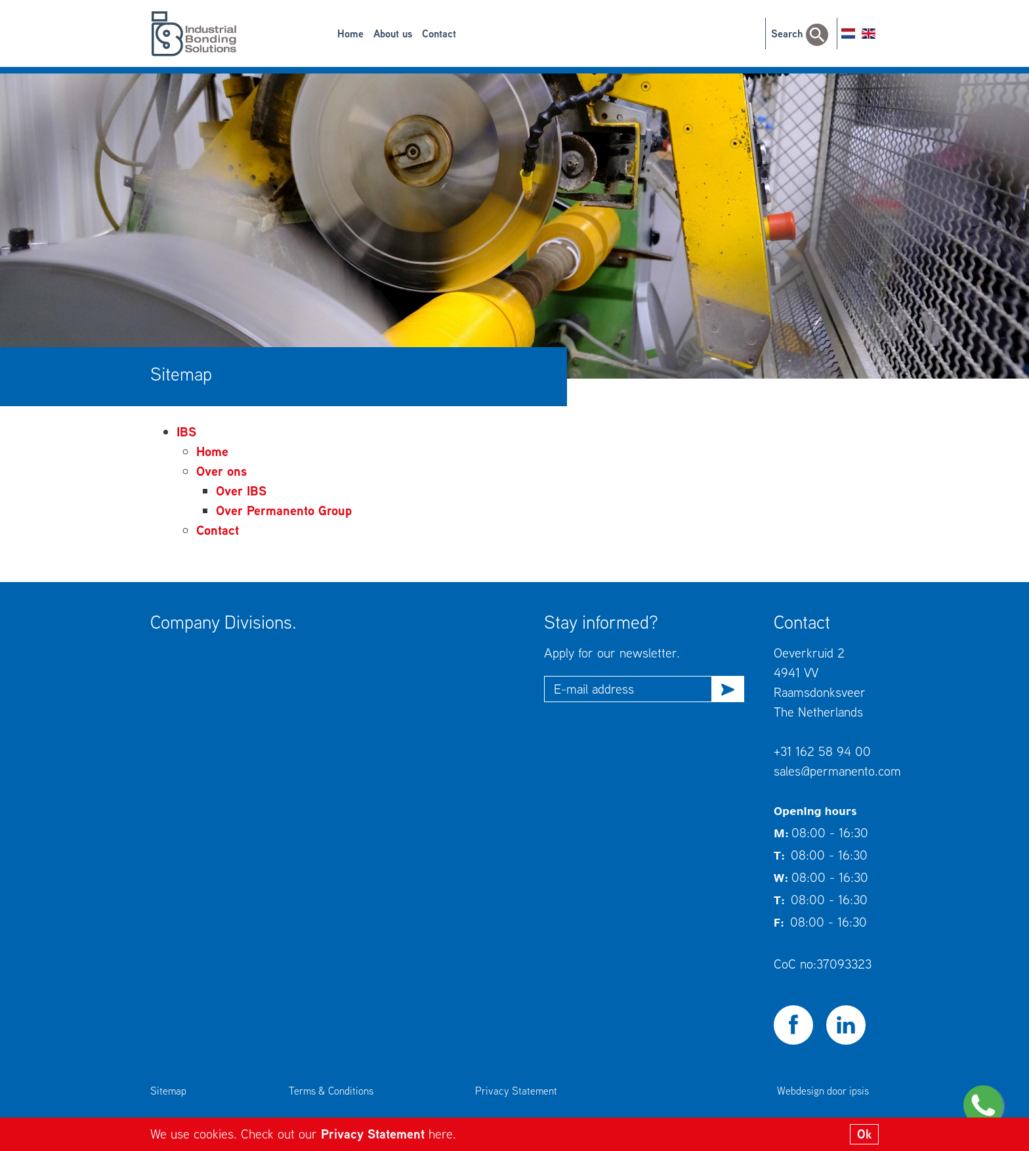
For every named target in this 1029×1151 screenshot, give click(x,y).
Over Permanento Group (284, 510)
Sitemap (168, 1090)
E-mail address (594, 688)
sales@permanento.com (837, 771)
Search (799, 33)
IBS (186, 431)
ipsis (859, 1090)
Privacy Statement (375, 1133)
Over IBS (241, 490)
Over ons (221, 471)
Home (350, 33)
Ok (864, 1133)
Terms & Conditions (331, 1090)
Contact (439, 33)
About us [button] (392, 33)
